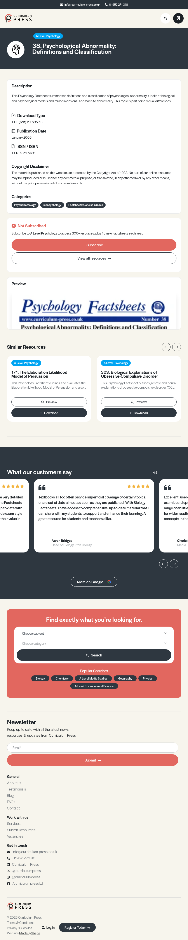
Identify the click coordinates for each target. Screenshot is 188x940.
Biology (40, 678)
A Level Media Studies (93, 678)
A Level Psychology (48, 36)
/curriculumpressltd (27, 883)
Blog (10, 795)
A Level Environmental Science (94, 686)
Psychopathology (25, 205)
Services (14, 823)
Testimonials (16, 789)
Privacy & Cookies (19, 927)
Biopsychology (52, 205)
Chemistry (62, 678)
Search (94, 655)
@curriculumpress (26, 870)
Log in (48, 927)
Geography (125, 678)
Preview (49, 401)
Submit (93, 760)
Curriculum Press (25, 864)
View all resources (94, 258)
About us (14, 782)
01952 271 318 (118, 4)
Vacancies (15, 836)
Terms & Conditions (20, 922)
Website (23, 933)
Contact (13, 808)
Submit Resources (21, 829)
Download (49, 412)
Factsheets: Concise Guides (85, 205)
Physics (147, 678)
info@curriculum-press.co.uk (82, 4)
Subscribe (95, 244)
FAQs (11, 801)
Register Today (77, 927)
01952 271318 (23, 857)
